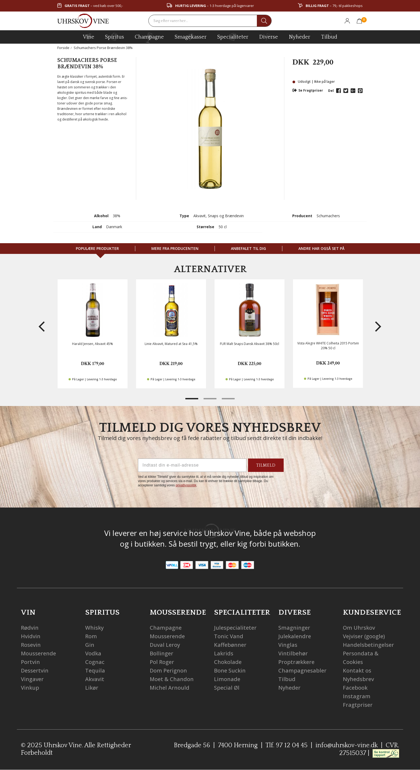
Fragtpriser (358, 704)
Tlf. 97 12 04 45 (286, 745)
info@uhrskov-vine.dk (347, 745)
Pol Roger (162, 662)
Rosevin (31, 644)
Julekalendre (294, 636)
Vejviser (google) (364, 636)
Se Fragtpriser (307, 90)
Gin (89, 644)
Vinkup (30, 687)
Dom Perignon (168, 670)
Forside (63, 47)
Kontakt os (357, 670)
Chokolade (228, 662)
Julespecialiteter (235, 627)
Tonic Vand (228, 636)
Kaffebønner (230, 644)
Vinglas (287, 644)
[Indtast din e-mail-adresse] (192, 465)
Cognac (94, 662)
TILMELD (266, 465)
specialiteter (232, 36)
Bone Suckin (230, 670)
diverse (268, 36)
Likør (91, 687)
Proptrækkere (296, 662)
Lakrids (223, 653)
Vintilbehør (293, 653)
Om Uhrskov (359, 627)
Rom (91, 636)
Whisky (94, 627)
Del (331, 90)
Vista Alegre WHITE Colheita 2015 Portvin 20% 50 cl (328, 345)
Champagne (166, 627)
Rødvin (30, 627)
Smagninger (294, 627)
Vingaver (32, 679)
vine (88, 36)
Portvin (30, 662)
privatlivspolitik (186, 485)
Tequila (95, 670)
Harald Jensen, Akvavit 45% (92, 343)
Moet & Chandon (172, 679)
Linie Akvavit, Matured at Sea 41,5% (171, 343)
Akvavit (94, 679)
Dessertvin (34, 670)
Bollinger (161, 653)
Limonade (227, 679)
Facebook (355, 687)
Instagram (356, 696)
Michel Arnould (169, 687)
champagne (149, 37)
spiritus (114, 36)
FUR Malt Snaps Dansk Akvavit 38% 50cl (249, 343)
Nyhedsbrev (358, 679)
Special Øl (226, 687)
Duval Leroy (165, 644)
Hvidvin (30, 636)
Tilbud (329, 36)
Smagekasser (191, 36)
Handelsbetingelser (368, 644)
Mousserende (38, 653)
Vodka (93, 653)
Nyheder (299, 36)
